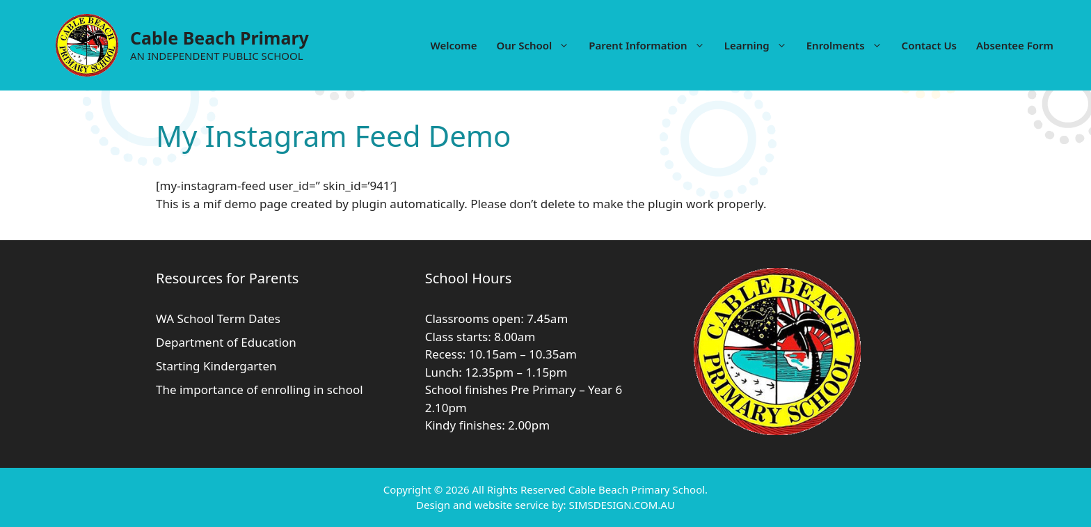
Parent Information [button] (651, 45)
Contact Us (929, 45)
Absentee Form (1014, 45)
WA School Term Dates (218, 318)
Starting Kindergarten (216, 366)
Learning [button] (760, 45)
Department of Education (226, 342)
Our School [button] (537, 45)
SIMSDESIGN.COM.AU (621, 505)
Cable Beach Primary (219, 37)
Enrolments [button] (849, 45)
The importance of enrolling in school (259, 390)
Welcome (453, 45)
